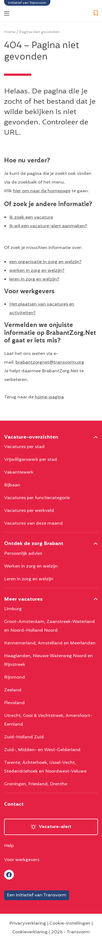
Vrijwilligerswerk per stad (30, 459)
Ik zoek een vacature (31, 217)
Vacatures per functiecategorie (37, 498)
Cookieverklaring (30, 932)
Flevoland (14, 703)
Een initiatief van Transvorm (36, 895)
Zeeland (12, 690)
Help (9, 845)
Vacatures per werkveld (29, 510)
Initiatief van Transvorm (27, 2)
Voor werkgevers (21, 860)
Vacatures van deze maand (33, 523)
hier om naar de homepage (41, 191)
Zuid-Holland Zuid (24, 737)
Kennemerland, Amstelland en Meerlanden (49, 643)
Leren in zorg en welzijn (28, 579)
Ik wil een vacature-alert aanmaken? (48, 226)
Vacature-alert (55, 826)
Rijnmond (14, 677)
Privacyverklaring (27, 923)
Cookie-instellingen (70, 923)
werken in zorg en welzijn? (36, 270)
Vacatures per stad (24, 446)
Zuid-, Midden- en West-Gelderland (42, 750)
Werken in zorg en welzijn (31, 566)
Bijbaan (12, 485)
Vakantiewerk (18, 472)
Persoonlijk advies (23, 553)
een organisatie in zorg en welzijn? (45, 262)
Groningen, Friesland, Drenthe (35, 784)
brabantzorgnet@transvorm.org (50, 362)
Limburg (13, 609)
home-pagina (49, 397)
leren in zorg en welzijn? (34, 279)
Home (10, 32)
